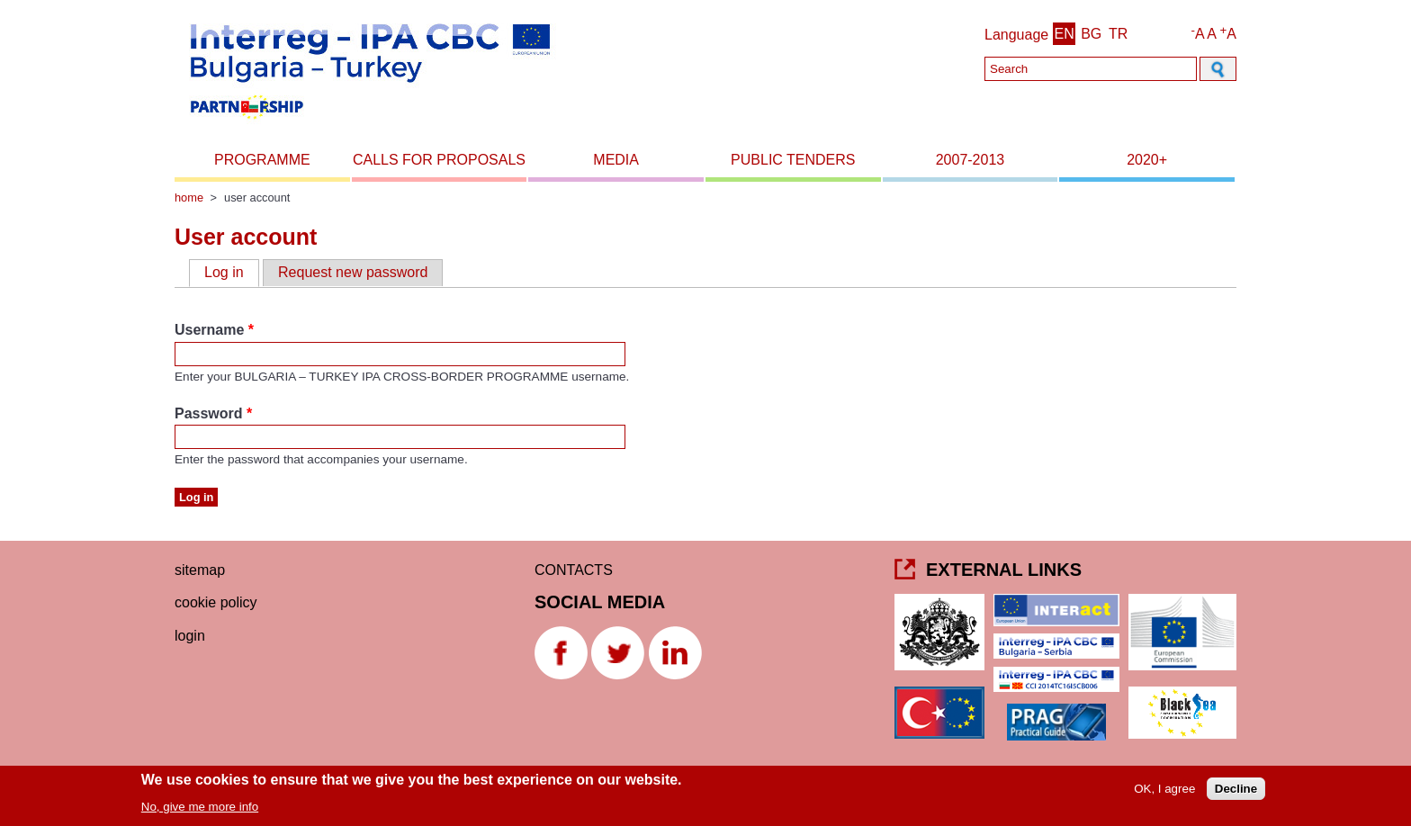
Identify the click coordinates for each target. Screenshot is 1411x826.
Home (189, 197)
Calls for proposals (439, 159)
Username (214, 329)
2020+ (1147, 159)
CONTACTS (574, 570)
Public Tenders (793, 159)
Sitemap (200, 570)
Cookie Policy (216, 602)
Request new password (352, 272)
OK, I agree (1164, 792)
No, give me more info (199, 810)
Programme (262, 159)
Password (213, 413)
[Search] (1090, 69)
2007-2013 (970, 159)
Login (190, 635)
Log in (231, 272)
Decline (1236, 792)
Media (616, 159)
